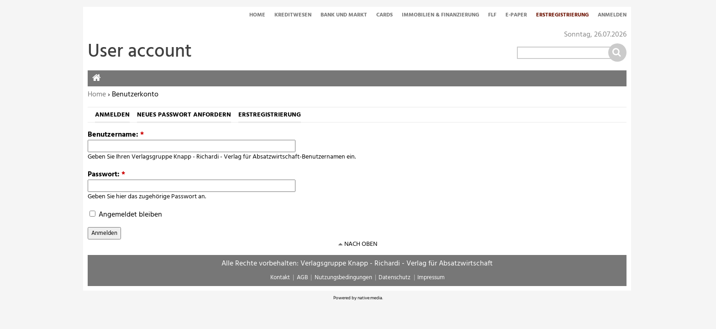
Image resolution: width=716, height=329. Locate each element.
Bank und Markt (344, 15)
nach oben (360, 244)
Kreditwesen (292, 15)
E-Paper (516, 15)
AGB (302, 278)
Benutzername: (116, 135)
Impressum (431, 278)
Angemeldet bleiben (126, 215)
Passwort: (106, 175)
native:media (370, 298)
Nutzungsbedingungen (343, 278)
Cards (384, 15)
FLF (492, 15)
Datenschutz (395, 278)
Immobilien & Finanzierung (440, 15)
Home (257, 15)
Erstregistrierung (562, 15)
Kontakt (280, 278)
